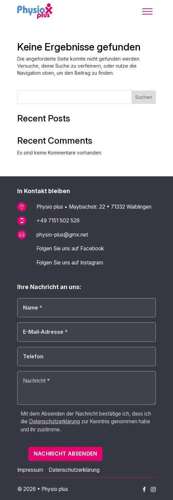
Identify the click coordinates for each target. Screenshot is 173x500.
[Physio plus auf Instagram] (153, 490)
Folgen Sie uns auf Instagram (69, 262)
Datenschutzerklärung (74, 470)
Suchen (143, 97)
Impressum (30, 470)
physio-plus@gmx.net (62, 234)
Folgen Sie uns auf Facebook (70, 248)
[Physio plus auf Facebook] (144, 489)
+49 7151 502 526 (58, 220)
